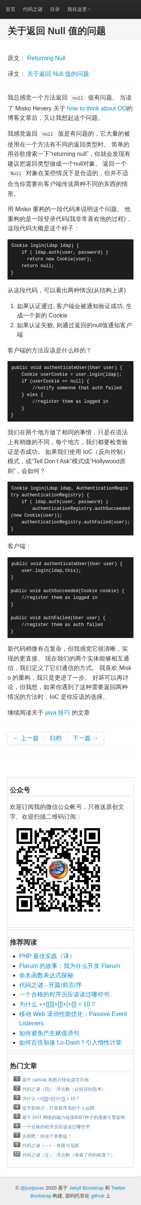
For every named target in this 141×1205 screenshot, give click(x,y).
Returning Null (46, 58)
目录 (55, 9)
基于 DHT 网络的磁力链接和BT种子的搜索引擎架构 (73, 1117)
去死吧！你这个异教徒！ (47, 1136)
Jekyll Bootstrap (86, 1188)
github (97, 1196)
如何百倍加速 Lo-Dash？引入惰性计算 (70, 1042)
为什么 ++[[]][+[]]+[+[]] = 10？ (57, 1004)
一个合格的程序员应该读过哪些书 (64, 994)
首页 (10, 9)
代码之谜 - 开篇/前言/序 (50, 985)
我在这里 (79, 9)
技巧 (64, 712)
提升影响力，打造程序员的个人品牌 (58, 1108)
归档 (56, 738)
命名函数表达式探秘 (46, 975)
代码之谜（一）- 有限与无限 (50, 1145)
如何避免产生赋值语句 (49, 1033)
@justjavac (32, 1188)
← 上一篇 (26, 738)
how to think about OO (97, 108)
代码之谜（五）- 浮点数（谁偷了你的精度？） (68, 1155)
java (50, 712)
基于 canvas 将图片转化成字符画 (55, 1080)
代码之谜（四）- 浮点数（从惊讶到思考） (64, 1089)
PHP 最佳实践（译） (47, 956)
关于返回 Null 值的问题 (58, 74)
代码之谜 (32, 9)
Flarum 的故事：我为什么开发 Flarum (69, 966)
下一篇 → (85, 738)
